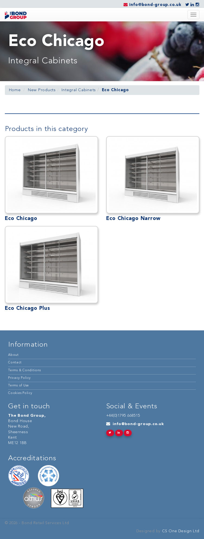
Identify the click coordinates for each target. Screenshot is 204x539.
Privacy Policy (19, 378)
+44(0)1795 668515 (123, 416)
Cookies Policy (20, 393)
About (13, 355)
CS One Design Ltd (180, 531)
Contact (14, 362)
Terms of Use (18, 385)
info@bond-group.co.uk (138, 424)
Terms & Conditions (24, 370)
